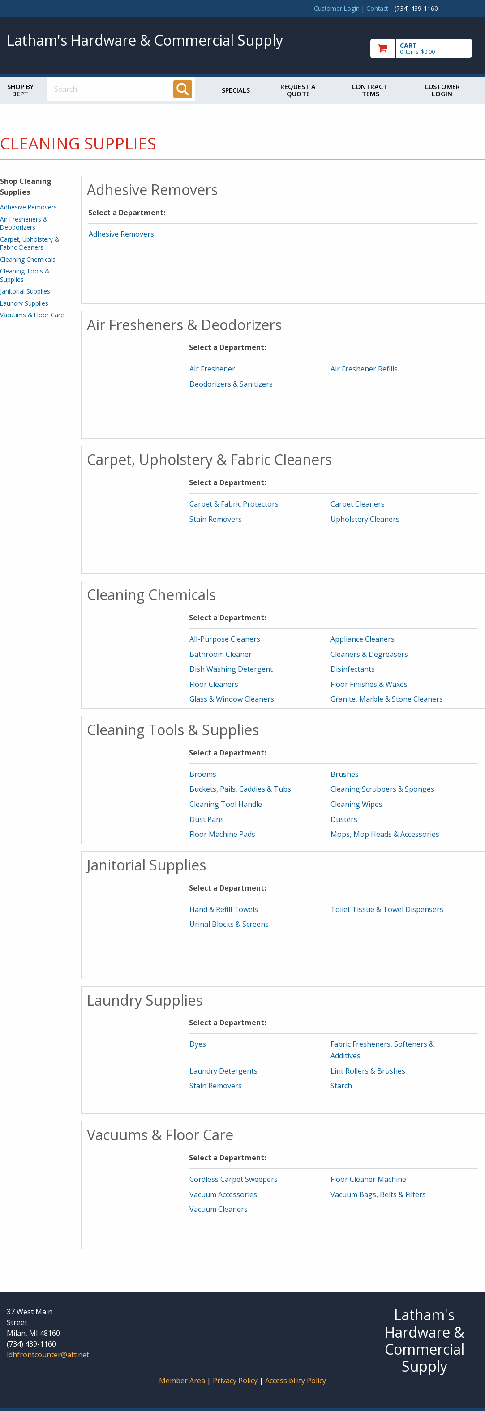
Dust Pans (206, 819)
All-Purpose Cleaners (224, 639)
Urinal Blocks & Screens (229, 924)
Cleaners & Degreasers (369, 654)
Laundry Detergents (223, 1071)
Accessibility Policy (295, 1380)
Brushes (344, 774)
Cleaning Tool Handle (225, 804)
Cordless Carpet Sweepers (233, 1179)
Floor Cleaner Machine (368, 1179)
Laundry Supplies (24, 303)
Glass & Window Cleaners (231, 699)
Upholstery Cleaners (364, 519)
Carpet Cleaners (357, 504)
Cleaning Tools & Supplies (24, 275)
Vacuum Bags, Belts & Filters (378, 1194)
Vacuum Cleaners (218, 1209)
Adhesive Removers (28, 207)
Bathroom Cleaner (220, 654)
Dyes (197, 1044)
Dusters (343, 819)
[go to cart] (424, 48)
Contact (377, 8)
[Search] (182, 89)
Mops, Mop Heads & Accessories (384, 834)
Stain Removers (215, 519)
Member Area (182, 1380)
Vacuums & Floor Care (32, 315)
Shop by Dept (20, 90)
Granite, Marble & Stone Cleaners (386, 699)
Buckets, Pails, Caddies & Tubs (240, 789)
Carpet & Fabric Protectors (234, 504)
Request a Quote (298, 90)
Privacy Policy (236, 1380)
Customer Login (337, 8)
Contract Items (369, 90)
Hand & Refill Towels (223, 909)
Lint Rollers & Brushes (367, 1071)
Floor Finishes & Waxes (369, 684)
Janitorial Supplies (25, 291)
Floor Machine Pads (222, 834)
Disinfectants (352, 669)
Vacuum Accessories (223, 1194)
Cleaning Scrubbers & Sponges (382, 789)
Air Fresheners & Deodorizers (23, 223)
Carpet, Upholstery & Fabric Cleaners (29, 243)
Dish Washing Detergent (231, 669)
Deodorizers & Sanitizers (231, 384)
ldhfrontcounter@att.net (48, 1355)
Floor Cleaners (213, 684)
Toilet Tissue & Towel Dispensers (386, 909)
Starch (341, 1086)
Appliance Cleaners (362, 639)
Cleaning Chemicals (28, 259)
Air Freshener (212, 369)
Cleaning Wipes (356, 804)
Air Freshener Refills (364, 369)
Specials (236, 90)
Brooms (202, 774)
